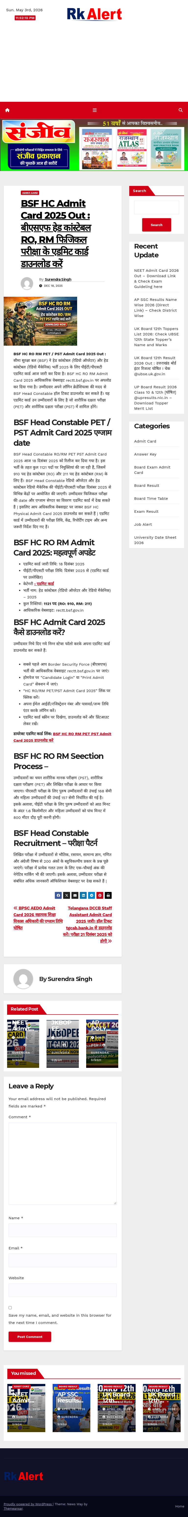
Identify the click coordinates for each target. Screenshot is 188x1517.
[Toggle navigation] (95, 110)
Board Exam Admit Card (152, 470)
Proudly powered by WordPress (28, 1504)
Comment (20, 1117)
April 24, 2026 (118, 1409)
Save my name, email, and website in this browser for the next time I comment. (60, 1319)
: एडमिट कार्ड (44, 584)
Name (16, 1218)
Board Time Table (151, 498)
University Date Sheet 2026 (155, 540)
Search (139, 191)
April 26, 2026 (28, 1409)
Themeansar (13, 1508)
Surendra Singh (58, 279)
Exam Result (146, 511)
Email (16, 1248)
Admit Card (30, 192)
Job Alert (143, 524)
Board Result (146, 485)
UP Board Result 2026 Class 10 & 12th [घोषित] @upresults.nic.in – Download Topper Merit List (155, 398)
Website (16, 1278)
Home (179, 1506)
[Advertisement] (94, 59)
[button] (181, 110)
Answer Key (145, 454)
